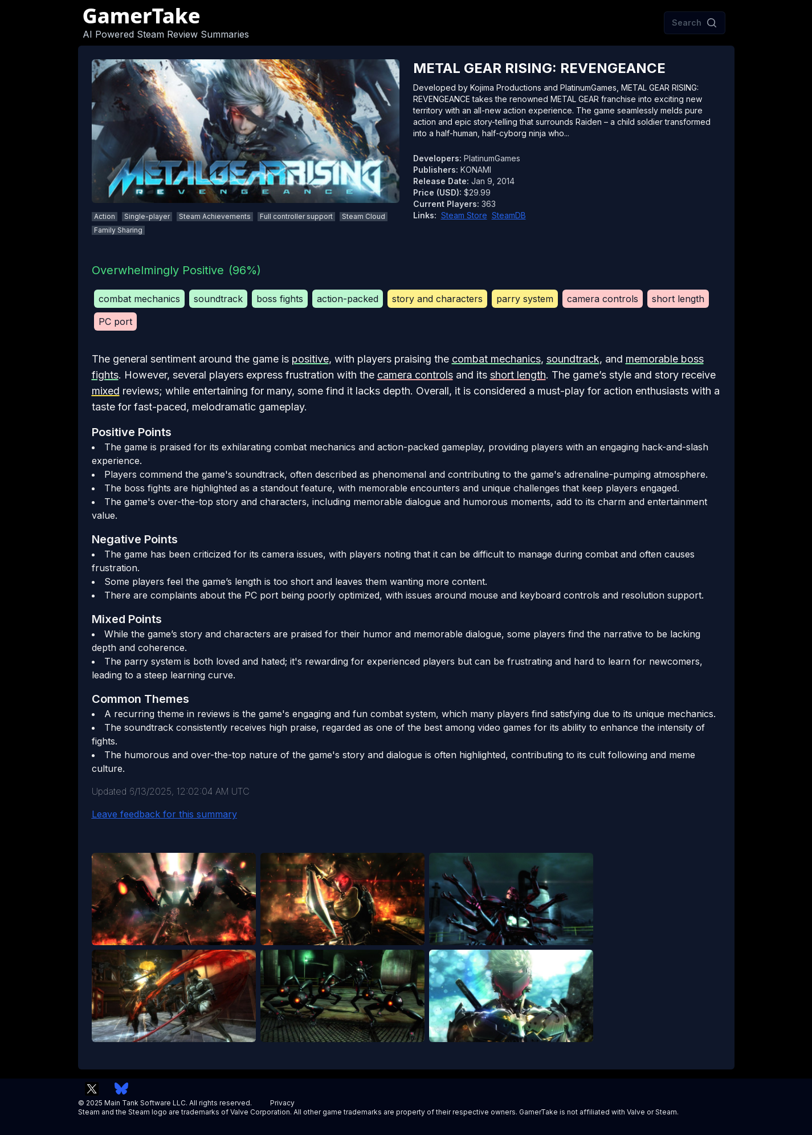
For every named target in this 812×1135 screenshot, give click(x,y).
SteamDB (509, 215)
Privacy (282, 1103)
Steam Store (464, 215)
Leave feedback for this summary (164, 814)
